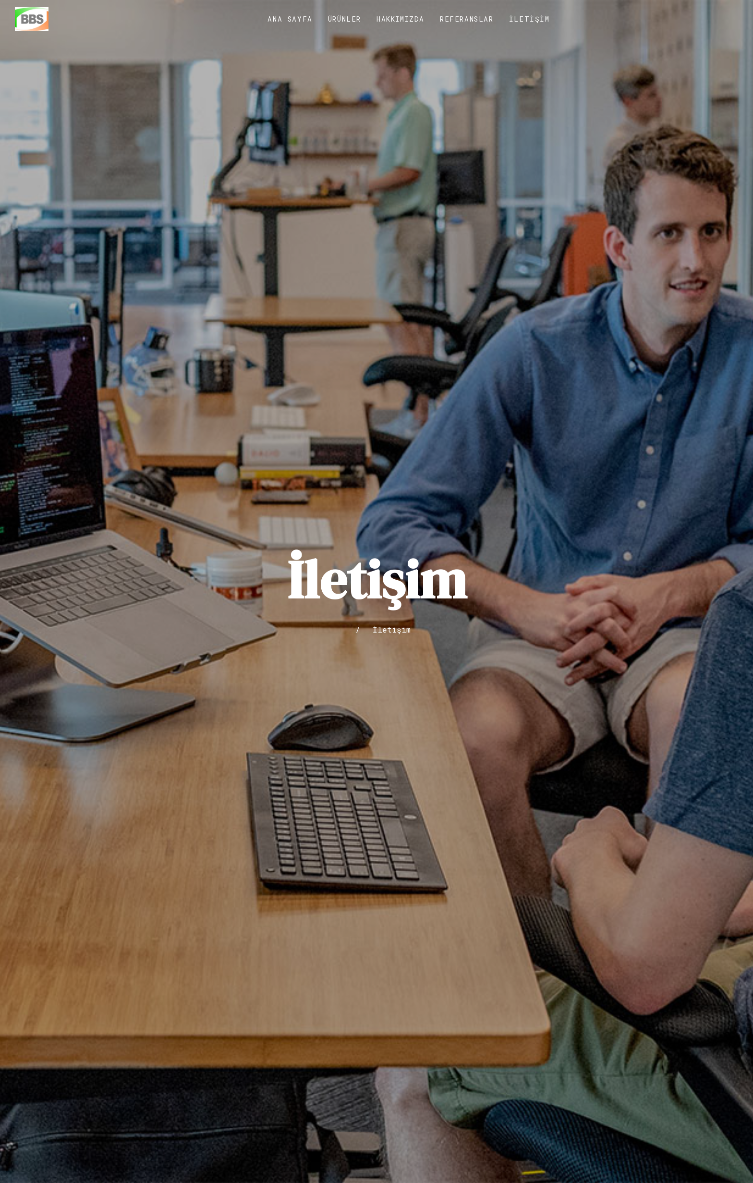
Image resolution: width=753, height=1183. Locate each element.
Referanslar (467, 19)
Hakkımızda (400, 19)
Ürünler (344, 19)
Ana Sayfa (289, 19)
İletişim (529, 19)
